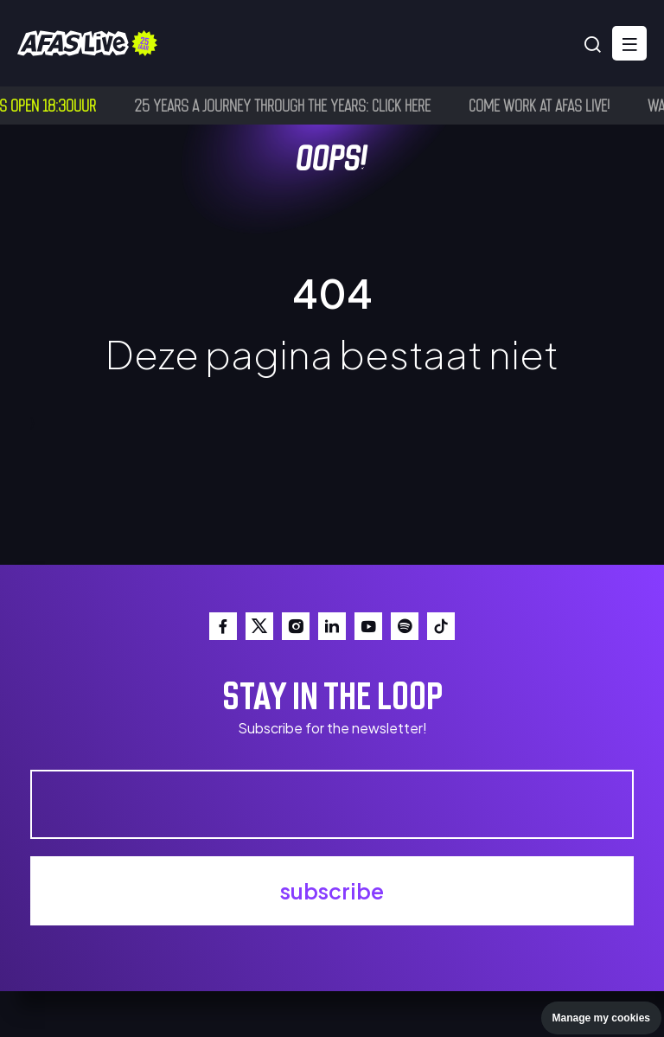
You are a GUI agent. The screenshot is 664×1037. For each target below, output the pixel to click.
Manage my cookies (601, 1018)
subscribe (332, 891)
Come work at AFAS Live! (541, 104)
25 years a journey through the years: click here (285, 104)
